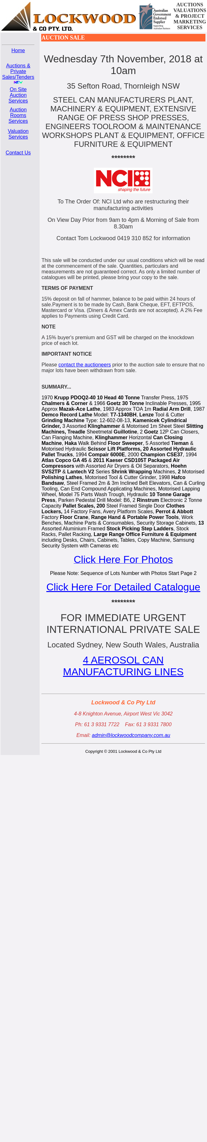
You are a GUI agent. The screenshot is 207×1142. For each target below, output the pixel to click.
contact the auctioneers (84, 364)
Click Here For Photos (123, 559)
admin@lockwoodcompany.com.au (131, 735)
